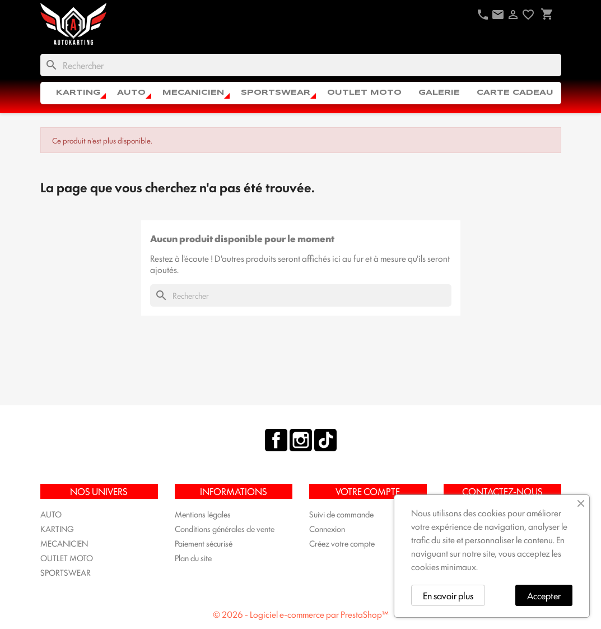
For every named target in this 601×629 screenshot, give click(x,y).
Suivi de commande (341, 514)
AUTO (131, 92)
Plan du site (193, 557)
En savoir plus (448, 595)
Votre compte (368, 491)
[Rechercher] (300, 65)
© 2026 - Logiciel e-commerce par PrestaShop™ (301, 614)
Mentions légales (203, 514)
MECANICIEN (193, 92)
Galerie (439, 92)
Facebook (276, 440)
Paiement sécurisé (203, 543)
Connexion (327, 528)
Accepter (544, 595)
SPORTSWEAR (275, 92)
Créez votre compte (342, 543)
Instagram (301, 440)
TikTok (325, 440)
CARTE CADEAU (515, 92)
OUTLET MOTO (364, 92)
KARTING (78, 92)
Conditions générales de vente (224, 528)
